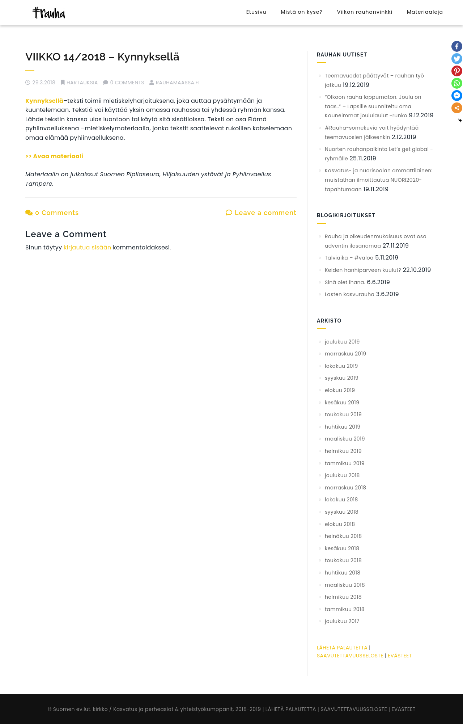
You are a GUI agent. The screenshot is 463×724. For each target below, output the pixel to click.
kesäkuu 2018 (342, 548)
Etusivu (256, 12)
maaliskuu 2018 (345, 585)
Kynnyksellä (44, 101)
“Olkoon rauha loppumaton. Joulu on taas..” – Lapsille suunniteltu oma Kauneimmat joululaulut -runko (373, 106)
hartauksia (82, 82)
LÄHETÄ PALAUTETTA (342, 647)
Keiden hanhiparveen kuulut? (363, 270)
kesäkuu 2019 (342, 402)
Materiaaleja (425, 12)
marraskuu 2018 (345, 487)
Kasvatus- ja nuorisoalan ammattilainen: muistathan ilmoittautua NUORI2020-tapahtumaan (379, 180)
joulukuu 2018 (342, 475)
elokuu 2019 (340, 390)
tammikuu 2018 (345, 609)
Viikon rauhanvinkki (364, 12)
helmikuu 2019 (343, 451)
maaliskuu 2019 (345, 438)
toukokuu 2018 (343, 560)
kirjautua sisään (87, 247)
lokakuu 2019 (341, 366)
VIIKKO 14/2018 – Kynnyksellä (102, 56)
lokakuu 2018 (341, 499)
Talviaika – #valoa (349, 257)
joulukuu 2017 (342, 621)
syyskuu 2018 (341, 511)
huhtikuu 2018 (342, 572)
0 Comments (52, 212)
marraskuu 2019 (345, 353)
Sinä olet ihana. (345, 282)
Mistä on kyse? (301, 12)
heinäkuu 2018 (343, 536)
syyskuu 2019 (341, 378)
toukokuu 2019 (343, 414)
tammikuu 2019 (345, 463)
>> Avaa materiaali (54, 156)
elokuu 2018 (340, 524)
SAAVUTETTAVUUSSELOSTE (350, 655)
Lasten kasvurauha (349, 294)
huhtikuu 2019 (342, 426)
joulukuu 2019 (342, 341)
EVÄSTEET (400, 655)
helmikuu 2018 (343, 597)
